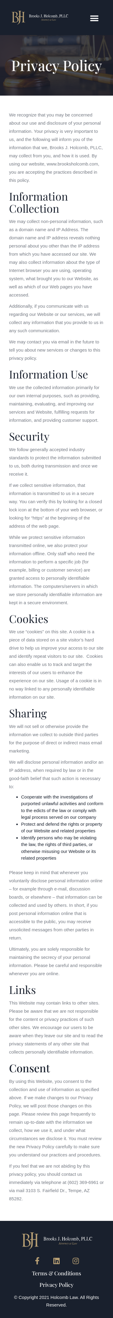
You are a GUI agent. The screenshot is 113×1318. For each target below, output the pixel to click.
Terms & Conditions (56, 1273)
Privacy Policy (56, 1284)
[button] (94, 18)
